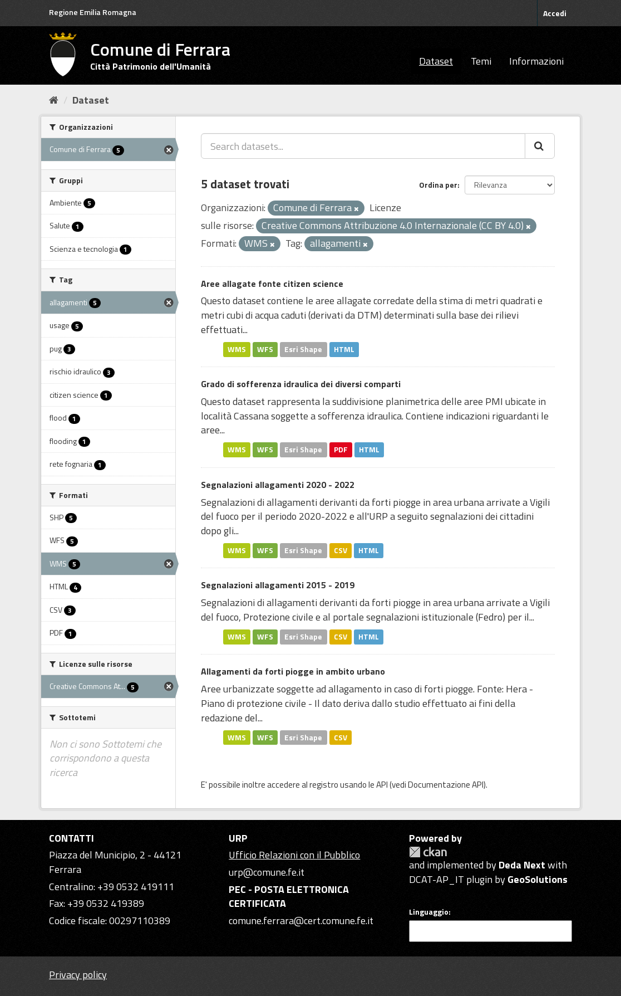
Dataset (436, 61)
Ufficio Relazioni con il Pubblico (294, 854)
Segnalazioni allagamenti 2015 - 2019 (277, 585)
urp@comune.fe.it (266, 872)
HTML (344, 349)
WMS (237, 349)
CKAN (428, 852)
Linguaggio (428, 911)
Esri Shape (303, 349)
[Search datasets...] (363, 146)
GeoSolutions (537, 879)
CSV (340, 550)
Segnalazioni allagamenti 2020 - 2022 (277, 484)
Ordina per (438, 185)
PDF (341, 449)
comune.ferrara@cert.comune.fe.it (301, 920)
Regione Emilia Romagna (92, 12)
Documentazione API (446, 784)
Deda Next (522, 864)
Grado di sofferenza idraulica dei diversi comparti (301, 383)
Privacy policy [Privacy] (78, 974)
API (382, 784)
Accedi (554, 13)
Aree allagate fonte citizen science (272, 283)
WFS (265, 349)
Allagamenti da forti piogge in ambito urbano (293, 671)
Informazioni (536, 61)
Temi (481, 61)
